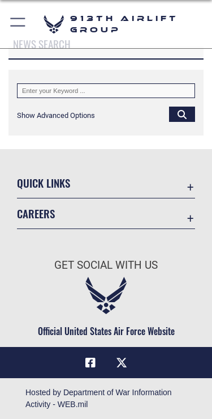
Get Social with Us (106, 265)
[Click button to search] (182, 114)
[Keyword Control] (106, 90)
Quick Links (43, 183)
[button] (18, 24)
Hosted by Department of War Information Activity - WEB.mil (98, 398)
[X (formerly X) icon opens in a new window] (121, 362)
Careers (36, 213)
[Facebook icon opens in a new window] (90, 362)
